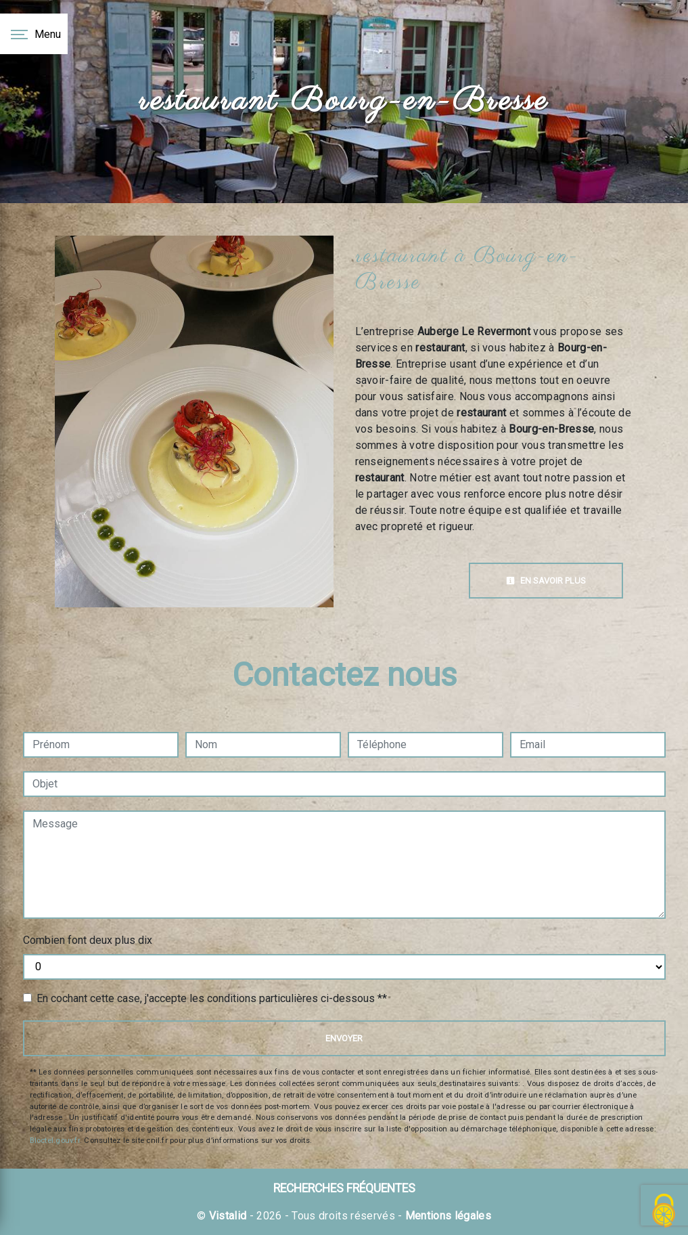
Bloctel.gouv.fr (55, 1140)
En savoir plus (546, 581)
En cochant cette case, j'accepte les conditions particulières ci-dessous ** (212, 998)
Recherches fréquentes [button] (344, 1188)
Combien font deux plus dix (87, 940)
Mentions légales (447, 1215)
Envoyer (344, 1038)
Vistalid (228, 1215)
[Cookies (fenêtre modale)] (664, 1211)
